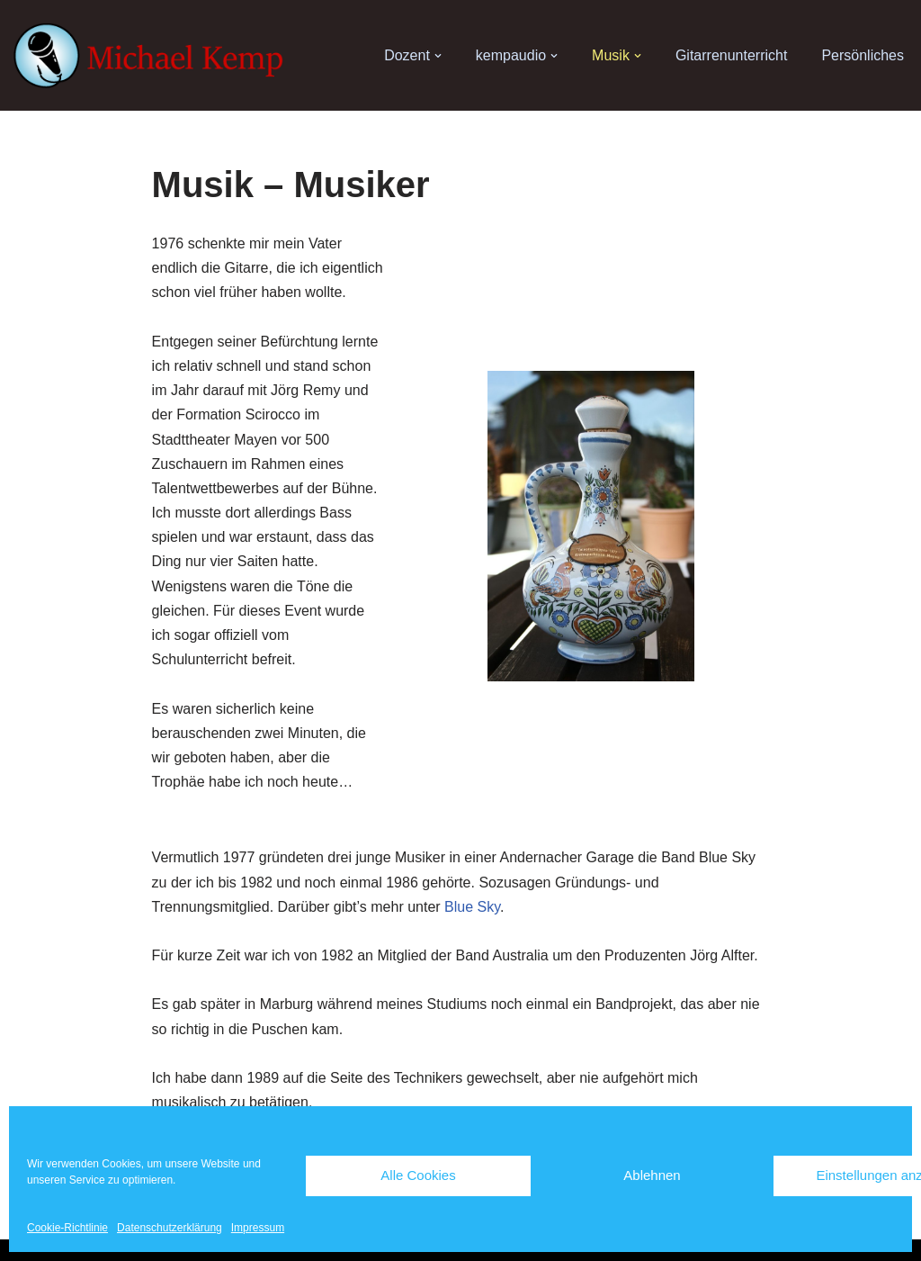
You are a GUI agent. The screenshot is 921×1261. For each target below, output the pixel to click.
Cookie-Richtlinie (67, 1227)
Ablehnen (651, 1175)
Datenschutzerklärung (169, 1227)
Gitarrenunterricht (731, 55)
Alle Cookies (417, 1175)
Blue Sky (472, 906)
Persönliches (862, 55)
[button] (438, 55)
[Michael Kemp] (152, 56)
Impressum (257, 1227)
